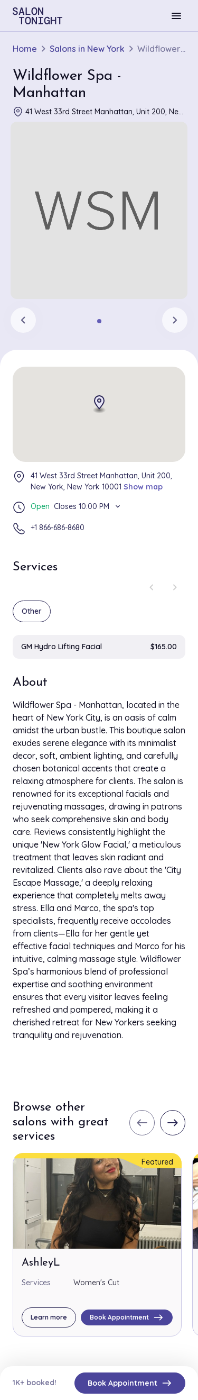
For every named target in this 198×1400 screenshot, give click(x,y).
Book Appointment (130, 1383)
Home (25, 49)
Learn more (49, 1317)
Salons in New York (87, 49)
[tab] (99, 321)
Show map (143, 487)
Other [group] (32, 611)
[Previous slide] (23, 320)
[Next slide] (174, 320)
